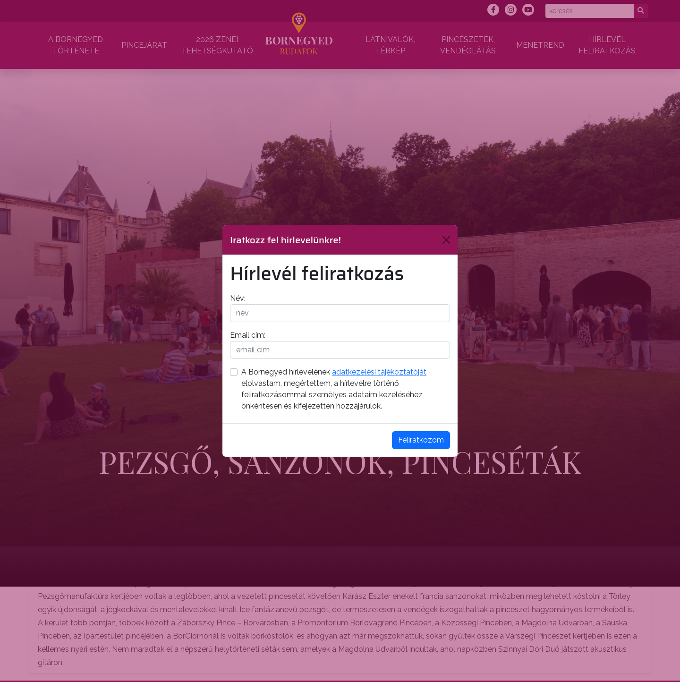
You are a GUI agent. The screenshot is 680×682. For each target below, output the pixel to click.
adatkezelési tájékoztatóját (379, 371)
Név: (238, 298)
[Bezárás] (446, 239)
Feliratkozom (421, 439)
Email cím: (247, 335)
